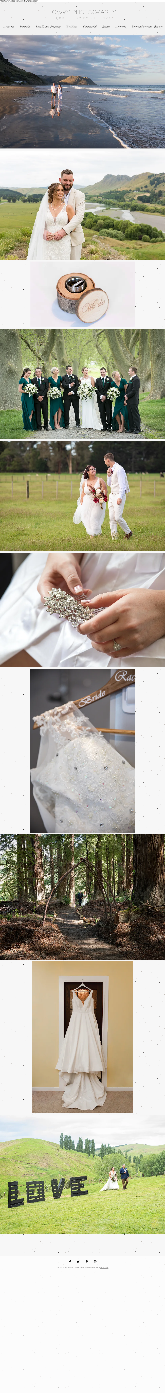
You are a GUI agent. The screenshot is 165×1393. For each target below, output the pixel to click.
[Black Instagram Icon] (95, 1261)
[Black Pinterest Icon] (86, 1261)
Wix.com (104, 1267)
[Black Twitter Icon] (78, 1261)
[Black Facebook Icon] (70, 1261)
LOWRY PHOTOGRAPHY (82, 12)
